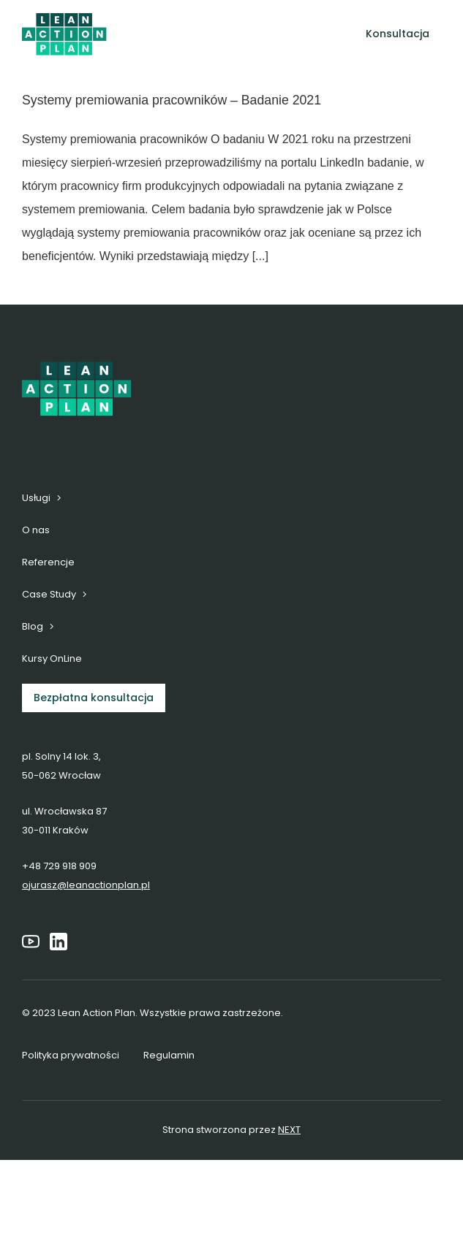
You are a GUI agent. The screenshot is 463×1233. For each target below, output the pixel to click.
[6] (64, 18)
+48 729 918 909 (59, 866)
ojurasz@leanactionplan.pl (86, 885)
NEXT (289, 1130)
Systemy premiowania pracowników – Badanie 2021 (171, 100)
